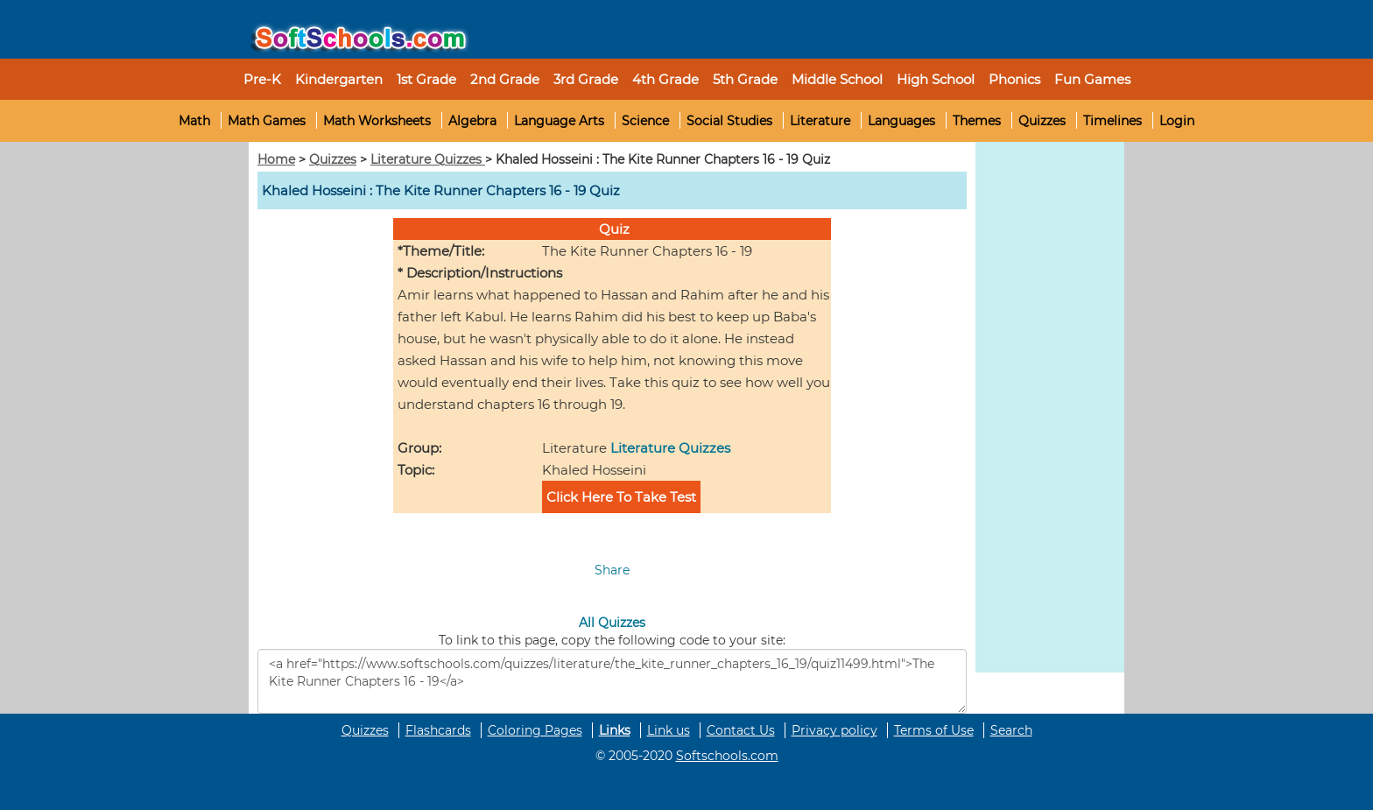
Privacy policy (834, 730)
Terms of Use (934, 730)
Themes (977, 121)
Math (194, 121)
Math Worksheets (377, 121)
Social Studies (729, 121)
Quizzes (1042, 121)
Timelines (1112, 121)
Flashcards (438, 730)
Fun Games (1092, 79)
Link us (668, 730)
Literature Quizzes (427, 159)
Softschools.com (727, 756)
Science (645, 121)
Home (276, 159)
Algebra (472, 121)
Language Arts (559, 121)
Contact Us (741, 730)
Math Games (267, 121)
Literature (820, 121)
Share (612, 570)
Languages (901, 121)
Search (1011, 730)
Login (1176, 121)
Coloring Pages (535, 730)
